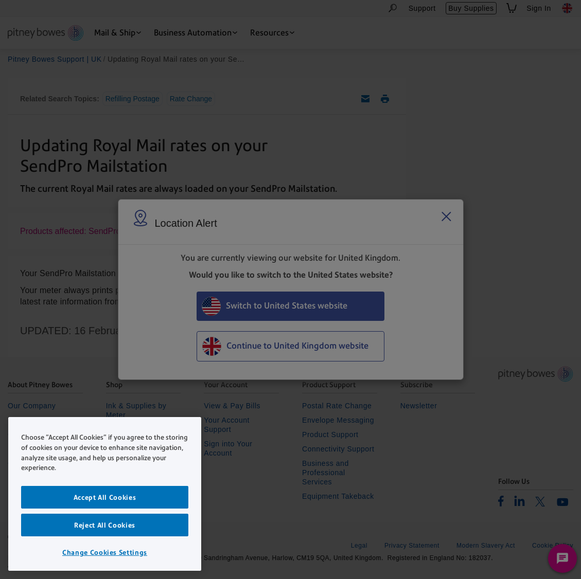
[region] (104, 494)
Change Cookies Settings (104, 552)
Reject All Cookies (104, 525)
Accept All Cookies (105, 497)
